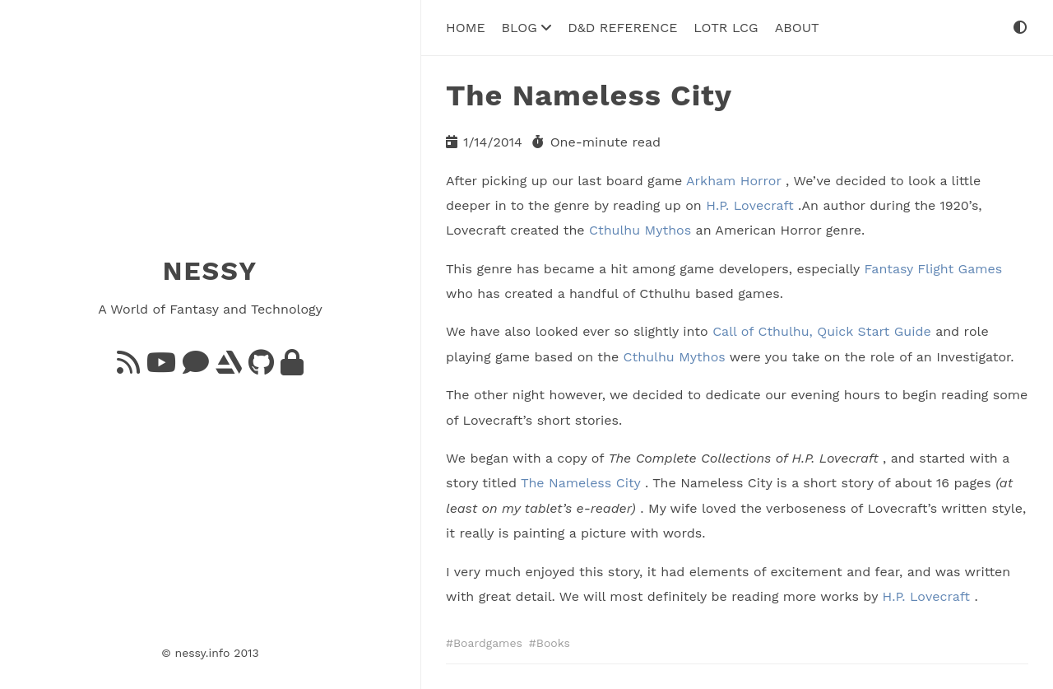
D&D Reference (622, 27)
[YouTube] (161, 367)
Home (465, 27)
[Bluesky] (196, 367)
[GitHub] (261, 367)
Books (553, 642)
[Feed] (128, 367)
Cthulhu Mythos (640, 230)
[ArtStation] (229, 367)
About (797, 27)
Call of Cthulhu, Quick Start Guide (821, 331)
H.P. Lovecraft (749, 205)
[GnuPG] (292, 367)
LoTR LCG (725, 27)
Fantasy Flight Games (933, 269)
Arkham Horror (734, 180)
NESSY (210, 270)
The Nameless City (580, 483)
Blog (527, 27)
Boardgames (487, 642)
